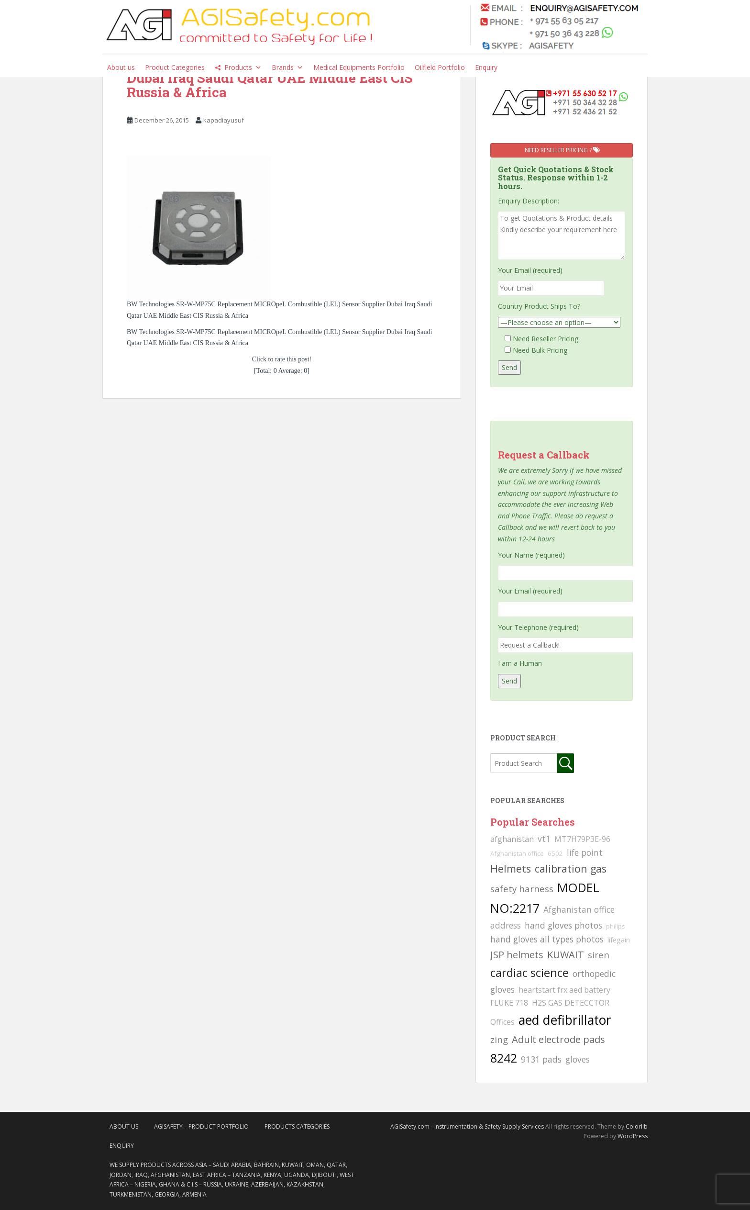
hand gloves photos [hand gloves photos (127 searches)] (563, 925)
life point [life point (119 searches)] (585, 852)
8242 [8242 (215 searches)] (503, 1058)
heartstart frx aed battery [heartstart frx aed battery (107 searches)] (564, 990)
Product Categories (175, 67)
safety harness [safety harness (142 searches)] (521, 889)
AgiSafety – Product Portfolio (201, 1126)
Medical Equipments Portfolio (359, 67)
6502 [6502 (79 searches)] (555, 853)
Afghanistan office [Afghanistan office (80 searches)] (517, 853)
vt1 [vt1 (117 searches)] (544, 838)
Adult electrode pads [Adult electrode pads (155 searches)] (558, 1039)
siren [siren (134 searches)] (598, 955)
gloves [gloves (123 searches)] (577, 1059)
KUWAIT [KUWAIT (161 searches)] (565, 954)
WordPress (633, 1136)
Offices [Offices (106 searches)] (502, 1022)
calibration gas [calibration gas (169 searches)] (571, 868)
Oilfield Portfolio (440, 67)
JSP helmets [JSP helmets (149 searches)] (516, 954)
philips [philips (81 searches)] (615, 926)
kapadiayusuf (223, 120)
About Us (124, 1126)
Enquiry (486, 67)
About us (121, 67)
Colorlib (637, 1126)
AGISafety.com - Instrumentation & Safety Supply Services (467, 1126)
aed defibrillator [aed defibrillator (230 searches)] (564, 1020)
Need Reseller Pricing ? (562, 150)
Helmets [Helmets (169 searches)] (510, 868)
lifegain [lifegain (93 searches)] (618, 939)
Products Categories (297, 1126)
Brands (287, 67)
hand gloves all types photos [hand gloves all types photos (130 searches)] (547, 939)
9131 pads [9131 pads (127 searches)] (541, 1059)
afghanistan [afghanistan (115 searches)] (512, 839)
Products (243, 67)
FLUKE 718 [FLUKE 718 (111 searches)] (509, 1002)
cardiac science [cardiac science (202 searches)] (529, 972)
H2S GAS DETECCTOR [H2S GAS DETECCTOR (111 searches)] (570, 1002)
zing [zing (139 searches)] (499, 1039)
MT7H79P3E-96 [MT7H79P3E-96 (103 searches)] (582, 839)
